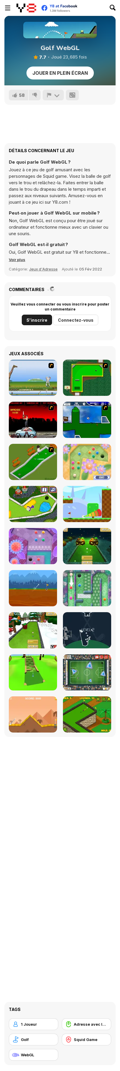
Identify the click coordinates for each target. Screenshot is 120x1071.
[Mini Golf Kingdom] (33, 504)
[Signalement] (53, 95)
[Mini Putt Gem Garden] (87, 462)
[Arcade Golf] (33, 714)
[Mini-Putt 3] (87, 378)
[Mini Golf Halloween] (87, 546)
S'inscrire (36, 320)
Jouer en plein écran (60, 73)
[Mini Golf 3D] (33, 672)
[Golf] (33, 1039)
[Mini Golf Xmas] (33, 630)
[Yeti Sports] (33, 378)
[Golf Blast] (87, 504)
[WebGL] (33, 1055)
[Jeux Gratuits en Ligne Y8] (26, 8)
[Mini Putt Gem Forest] (33, 546)
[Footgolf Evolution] (87, 672)
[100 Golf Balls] (87, 630)
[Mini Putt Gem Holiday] (87, 588)
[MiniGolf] (33, 462)
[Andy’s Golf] (33, 588)
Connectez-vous (76, 320)
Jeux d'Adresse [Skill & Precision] (43, 269)
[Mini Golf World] (87, 714)
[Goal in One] (87, 420)
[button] (17, 259)
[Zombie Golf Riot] (33, 420)
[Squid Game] (86, 1039)
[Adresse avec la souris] (86, 1024)
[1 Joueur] (33, 1024)
